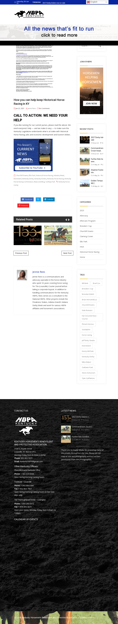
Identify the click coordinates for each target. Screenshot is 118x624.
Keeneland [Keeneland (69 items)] (86, 346)
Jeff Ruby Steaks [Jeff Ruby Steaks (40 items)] (88, 340)
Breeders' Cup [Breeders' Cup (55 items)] (87, 289)
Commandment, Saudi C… (82, 427)
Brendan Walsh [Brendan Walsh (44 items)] (88, 294)
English (92, 2)
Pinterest (23, 205)
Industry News (59, 175)
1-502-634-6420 (27, 474)
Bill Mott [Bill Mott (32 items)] (85, 283)
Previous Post (21, 253)
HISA (82, 247)
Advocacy (84, 215)
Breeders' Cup (86, 226)
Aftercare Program (88, 221)
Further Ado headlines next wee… (102, 160)
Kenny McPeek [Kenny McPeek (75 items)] (88, 351)
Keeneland (17, 179)
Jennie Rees (32, 108)
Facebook (27, 199)
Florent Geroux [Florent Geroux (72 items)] (88, 324)
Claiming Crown (86, 236)
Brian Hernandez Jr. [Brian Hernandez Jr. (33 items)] (89, 299)
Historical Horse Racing (44, 175)
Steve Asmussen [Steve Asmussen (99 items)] (88, 373)
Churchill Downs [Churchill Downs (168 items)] (88, 305)
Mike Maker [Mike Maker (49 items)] (86, 362)
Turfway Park (50, 182)
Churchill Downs (22, 175)
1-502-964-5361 (27, 485)
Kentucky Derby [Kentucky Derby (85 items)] (88, 356)
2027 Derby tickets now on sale (54, 3)
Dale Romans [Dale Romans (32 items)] (87, 310)
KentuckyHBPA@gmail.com (31, 461)
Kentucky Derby (28, 179)
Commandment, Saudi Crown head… (100, 149)
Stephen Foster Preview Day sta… (102, 171)
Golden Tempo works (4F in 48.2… (102, 182)
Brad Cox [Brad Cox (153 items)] (96, 283)
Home (82, 257)
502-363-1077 (26, 458)
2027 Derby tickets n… (81, 417)
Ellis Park (32, 175)
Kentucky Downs (40, 179)
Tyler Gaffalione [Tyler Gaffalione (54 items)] (88, 378)
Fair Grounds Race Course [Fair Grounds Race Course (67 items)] (89, 317)
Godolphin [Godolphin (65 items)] (86, 329)
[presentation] (66, 219)
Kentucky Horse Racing (55, 179)
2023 (82, 210)
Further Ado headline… (81, 437)
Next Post (67, 253)
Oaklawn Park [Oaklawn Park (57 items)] (87, 367)
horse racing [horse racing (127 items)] (87, 335)
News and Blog (39, 182)
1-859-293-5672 (27, 503)
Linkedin (49, 199)
